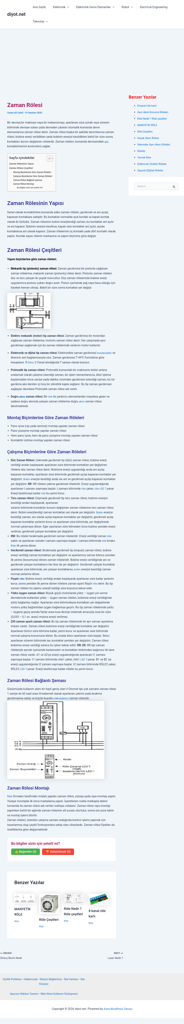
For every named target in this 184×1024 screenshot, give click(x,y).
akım (22, 396)
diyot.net (16, 14)
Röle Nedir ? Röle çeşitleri (153, 118)
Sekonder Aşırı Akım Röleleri (155, 144)
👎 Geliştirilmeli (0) (58, 851)
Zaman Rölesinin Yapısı (22, 163)
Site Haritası (76, 985)
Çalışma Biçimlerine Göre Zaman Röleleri (34, 176)
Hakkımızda (32, 985)
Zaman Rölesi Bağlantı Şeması (29, 180)
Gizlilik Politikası (12, 985)
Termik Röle (144, 157)
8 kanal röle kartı (147, 105)
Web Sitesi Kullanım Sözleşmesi (60, 999)
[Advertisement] (92, 56)
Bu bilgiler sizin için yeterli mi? (31, 187)
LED (102, 488)
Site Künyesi (44, 990)
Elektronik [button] (59, 7)
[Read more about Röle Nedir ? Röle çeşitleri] (74, 898)
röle (51, 396)
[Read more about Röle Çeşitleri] (49, 903)
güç (106, 141)
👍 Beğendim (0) (25, 851)
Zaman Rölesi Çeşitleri (22, 168)
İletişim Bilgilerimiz (54, 985)
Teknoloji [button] (39, 21)
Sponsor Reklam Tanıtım (22, 999)
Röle (13, 545)
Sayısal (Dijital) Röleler (151, 170)
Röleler (141, 151)
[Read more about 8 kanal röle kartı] (99, 899)
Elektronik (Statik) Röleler (153, 164)
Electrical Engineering (147, 7)
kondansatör (105, 353)
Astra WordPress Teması (118, 1014)
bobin (77, 569)
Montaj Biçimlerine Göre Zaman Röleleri (34, 172)
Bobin (27, 479)
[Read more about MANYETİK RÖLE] (24, 898)
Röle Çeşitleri (145, 131)
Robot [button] (122, 7)
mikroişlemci (62, 698)
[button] (65, 7)
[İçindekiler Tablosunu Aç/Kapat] (52, 158)
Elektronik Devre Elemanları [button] (92, 7)
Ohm (31, 362)
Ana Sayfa (38, 7)
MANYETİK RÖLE (148, 125)
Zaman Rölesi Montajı (24, 184)
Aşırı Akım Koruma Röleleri (154, 112)
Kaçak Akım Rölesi (149, 138)
